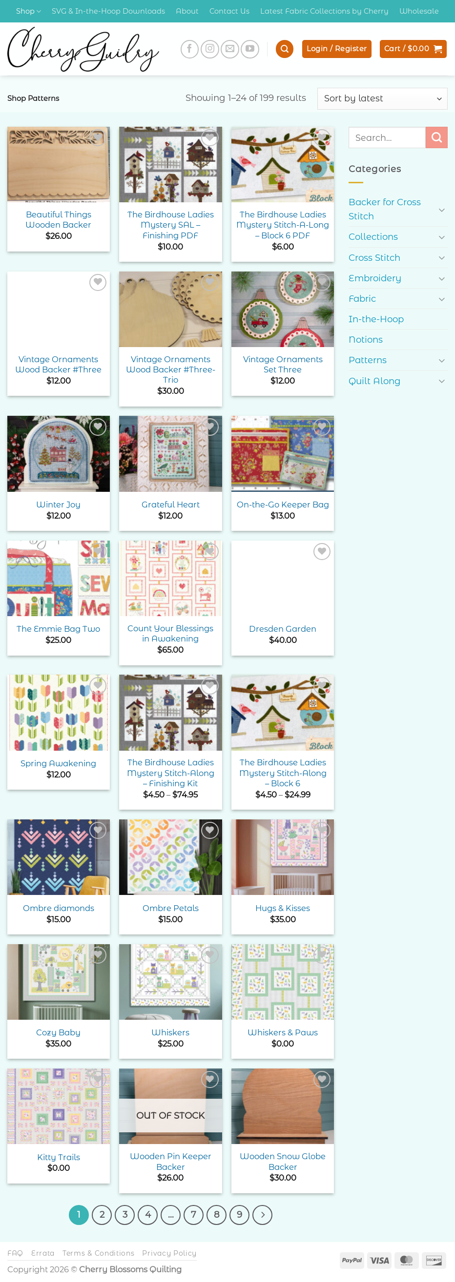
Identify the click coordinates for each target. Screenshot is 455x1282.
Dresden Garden (282, 629)
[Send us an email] (230, 49)
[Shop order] (382, 98)
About (187, 11)
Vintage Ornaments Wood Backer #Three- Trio (170, 369)
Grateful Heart (171, 504)
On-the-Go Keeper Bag (283, 504)
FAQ (15, 1252)
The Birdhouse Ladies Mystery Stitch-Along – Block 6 (283, 773)
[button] (284, 49)
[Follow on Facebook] (190, 49)
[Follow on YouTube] (250, 49)
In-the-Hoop (376, 319)
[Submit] (437, 137)
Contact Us (229, 11)
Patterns (368, 360)
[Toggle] (442, 209)
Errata (43, 1252)
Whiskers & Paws (283, 1032)
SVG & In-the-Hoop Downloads (108, 11)
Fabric (362, 298)
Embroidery (375, 278)
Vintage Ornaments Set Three (283, 364)
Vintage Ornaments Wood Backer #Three (58, 364)
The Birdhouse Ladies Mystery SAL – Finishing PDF (170, 225)
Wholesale (419, 11)
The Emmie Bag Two (58, 629)
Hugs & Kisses (282, 908)
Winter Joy (58, 504)
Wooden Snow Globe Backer (283, 1161)
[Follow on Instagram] (210, 49)
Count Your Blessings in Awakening (170, 633)
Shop (28, 11)
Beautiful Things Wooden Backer (58, 220)
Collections (373, 236)
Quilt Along (375, 381)
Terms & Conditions (98, 1252)
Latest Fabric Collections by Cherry (324, 11)
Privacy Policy (169, 1252)
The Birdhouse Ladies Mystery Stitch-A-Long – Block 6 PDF (282, 225)
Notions (366, 339)
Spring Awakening (58, 763)
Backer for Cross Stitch (385, 209)
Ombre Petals (171, 908)
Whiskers (170, 1032)
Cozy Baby (58, 1032)
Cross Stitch (374, 257)
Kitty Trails (58, 1157)
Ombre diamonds (58, 908)
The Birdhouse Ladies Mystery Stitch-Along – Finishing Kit (170, 773)
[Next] (257, 1214)
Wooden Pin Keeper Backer (170, 1161)
